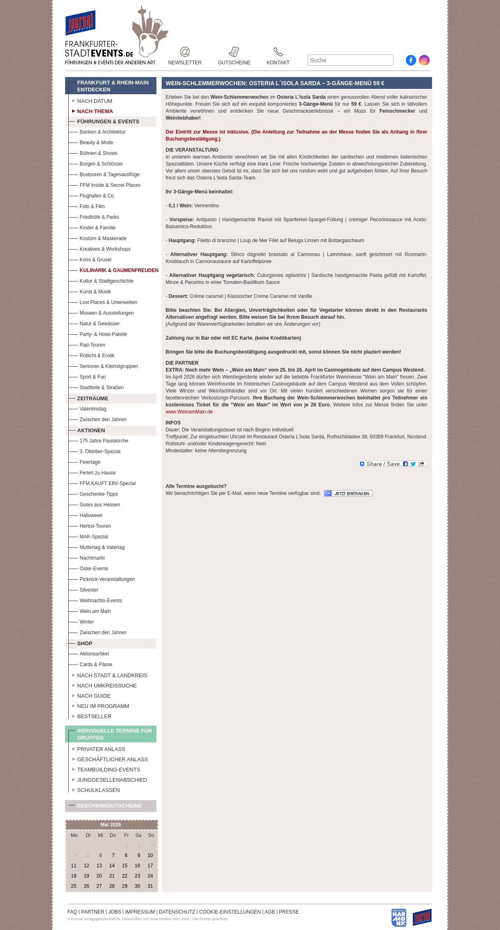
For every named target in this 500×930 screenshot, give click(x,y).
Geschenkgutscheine (105, 807)
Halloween (85, 514)
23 (137, 876)
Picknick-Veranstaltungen (101, 578)
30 (137, 886)
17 (150, 866)
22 (124, 876)
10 (150, 855)
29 (124, 886)
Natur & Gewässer (94, 323)
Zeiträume (88, 397)
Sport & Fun (87, 376)
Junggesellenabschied (107, 779)
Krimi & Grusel (89, 259)
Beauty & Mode (90, 141)
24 (150, 876)
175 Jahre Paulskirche (98, 440)
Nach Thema (90, 110)
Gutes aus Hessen (94, 504)
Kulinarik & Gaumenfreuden (113, 269)
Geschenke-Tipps (93, 493)
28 (112, 886)
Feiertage (84, 461)
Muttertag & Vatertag (96, 546)
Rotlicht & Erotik (91, 354)
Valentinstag (87, 408)
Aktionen (86, 429)
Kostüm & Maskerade (97, 237)
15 (124, 866)
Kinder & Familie (92, 227)
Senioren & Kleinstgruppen (103, 365)
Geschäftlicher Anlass (108, 758)
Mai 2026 (110, 825)
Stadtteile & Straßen (96, 386)
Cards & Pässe (90, 663)
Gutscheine (234, 52)
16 (137, 866)
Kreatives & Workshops (99, 248)
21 (112, 876)
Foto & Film (86, 205)
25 (73, 886)
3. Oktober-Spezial (94, 450)
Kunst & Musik (89, 291)
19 (86, 876)
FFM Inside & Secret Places (104, 184)
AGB (270, 912)
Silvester (83, 589)
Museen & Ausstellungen (101, 312)
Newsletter (185, 52)
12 (86, 866)
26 (86, 886)
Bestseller (90, 715)
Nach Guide (89, 695)
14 (112, 866)
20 (99, 876)
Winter (81, 621)
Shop (80, 642)
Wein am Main (89, 610)
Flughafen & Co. (91, 195)
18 (73, 876)
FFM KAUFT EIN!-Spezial (102, 482)
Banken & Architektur (97, 131)
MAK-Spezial (88, 536)
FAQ (72, 912)
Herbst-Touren (89, 525)
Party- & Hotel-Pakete (97, 333)
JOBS (114, 912)
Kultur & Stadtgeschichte (100, 280)
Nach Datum (90, 100)
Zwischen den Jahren (97, 418)
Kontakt (278, 52)
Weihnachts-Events (95, 599)
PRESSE (289, 912)
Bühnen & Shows (93, 152)
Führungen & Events (104, 120)
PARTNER (92, 912)
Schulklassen (94, 789)
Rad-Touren (87, 344)
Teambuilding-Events (104, 768)
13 (99, 866)
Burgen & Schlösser (95, 163)
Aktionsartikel (88, 653)
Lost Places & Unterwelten (103, 301)
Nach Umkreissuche (102, 684)
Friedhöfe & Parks (93, 216)
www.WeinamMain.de (189, 412)
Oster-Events (88, 568)
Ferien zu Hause (92, 472)
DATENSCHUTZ (177, 912)
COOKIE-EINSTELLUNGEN (230, 912)
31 (150, 886)
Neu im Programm (98, 705)
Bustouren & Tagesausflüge (104, 173)
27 (99, 886)
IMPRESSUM (140, 912)
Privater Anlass (96, 748)
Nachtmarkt (86, 557)
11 (73, 866)
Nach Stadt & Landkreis (107, 674)
